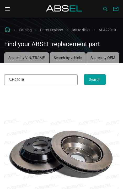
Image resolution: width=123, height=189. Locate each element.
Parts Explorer (51, 30)
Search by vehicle (68, 58)
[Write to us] (116, 9)
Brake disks (81, 30)
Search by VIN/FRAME (26, 58)
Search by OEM (102, 58)
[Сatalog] (105, 9)
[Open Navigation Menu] (7, 9)
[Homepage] (64, 9)
